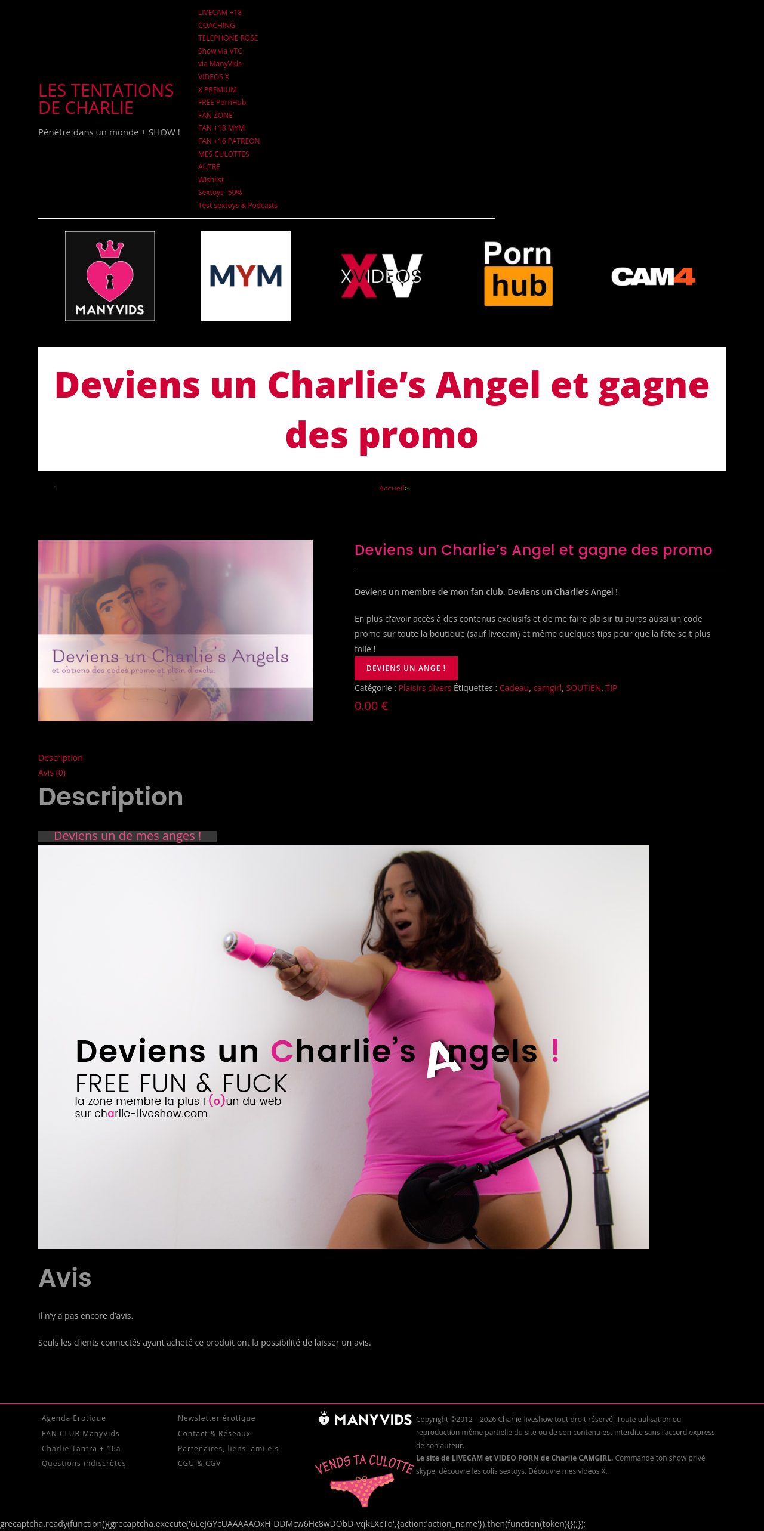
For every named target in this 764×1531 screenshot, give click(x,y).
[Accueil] (392, 488)
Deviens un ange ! (406, 668)
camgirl (547, 687)
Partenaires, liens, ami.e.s (228, 1448)
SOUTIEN (584, 687)
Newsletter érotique (216, 1418)
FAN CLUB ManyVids (80, 1433)
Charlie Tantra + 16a (81, 1448)
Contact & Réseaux (214, 1433)
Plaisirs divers (424, 687)
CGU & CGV (199, 1463)
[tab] (382, 757)
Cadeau (514, 687)
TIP (612, 687)
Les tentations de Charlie (106, 98)
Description (60, 757)
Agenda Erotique (74, 1418)
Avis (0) (52, 772)
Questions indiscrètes (84, 1463)
